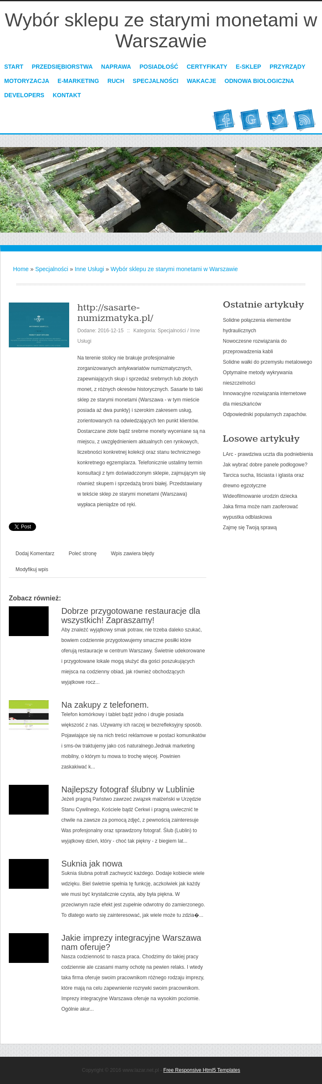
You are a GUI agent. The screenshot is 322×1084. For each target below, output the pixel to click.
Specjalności (51, 269)
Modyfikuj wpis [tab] (32, 569)
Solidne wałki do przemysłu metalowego (267, 362)
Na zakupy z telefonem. (105, 704)
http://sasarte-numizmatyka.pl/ (115, 313)
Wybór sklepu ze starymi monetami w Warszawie (174, 269)
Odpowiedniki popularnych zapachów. (265, 414)
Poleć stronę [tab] (83, 553)
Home (21, 269)
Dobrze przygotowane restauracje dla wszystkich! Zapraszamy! (130, 615)
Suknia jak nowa (91, 863)
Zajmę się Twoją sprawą (250, 527)
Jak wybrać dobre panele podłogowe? (265, 465)
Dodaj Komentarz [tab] (35, 553)
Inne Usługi (89, 269)
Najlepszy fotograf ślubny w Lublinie (128, 789)
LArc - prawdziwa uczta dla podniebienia (268, 454)
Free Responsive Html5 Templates (202, 1070)
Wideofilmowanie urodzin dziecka (260, 496)
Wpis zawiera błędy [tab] (132, 553)
